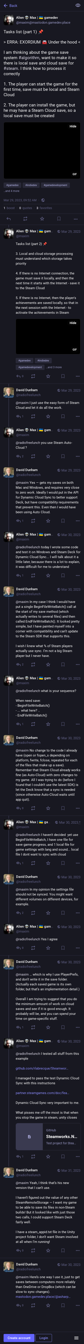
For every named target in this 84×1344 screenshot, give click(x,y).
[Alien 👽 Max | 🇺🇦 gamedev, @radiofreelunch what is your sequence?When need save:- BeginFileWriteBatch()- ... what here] (42, 701)
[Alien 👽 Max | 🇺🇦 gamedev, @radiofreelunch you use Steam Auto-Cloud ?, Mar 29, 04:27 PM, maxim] (42, 444)
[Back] (36, 5)
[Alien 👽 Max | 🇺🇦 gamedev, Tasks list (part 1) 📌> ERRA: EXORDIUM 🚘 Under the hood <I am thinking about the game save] (42, 118)
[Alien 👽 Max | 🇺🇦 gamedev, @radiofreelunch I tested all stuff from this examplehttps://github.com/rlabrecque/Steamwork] (42, 1099)
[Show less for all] (78, 5)
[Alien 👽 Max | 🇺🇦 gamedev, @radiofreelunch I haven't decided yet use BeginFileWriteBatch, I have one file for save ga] (42, 843)
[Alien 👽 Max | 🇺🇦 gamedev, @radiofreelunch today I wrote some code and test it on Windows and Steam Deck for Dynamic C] (42, 555)
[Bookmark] (59, 218)
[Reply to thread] (20, 376)
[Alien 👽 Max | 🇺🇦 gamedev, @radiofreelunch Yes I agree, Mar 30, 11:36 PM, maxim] (42, 937)
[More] (75, 219)
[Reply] (8, 218)
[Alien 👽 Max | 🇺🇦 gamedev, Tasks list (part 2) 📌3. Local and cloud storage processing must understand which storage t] (42, 304)
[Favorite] (42, 218)
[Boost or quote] (25, 218)
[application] (42, 150)
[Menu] (76, 1338)
